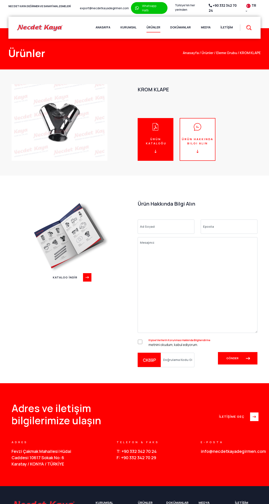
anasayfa (191, 53)
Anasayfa (103, 27)
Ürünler (153, 27)
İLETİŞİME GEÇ (238, 417)
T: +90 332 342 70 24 (137, 451)
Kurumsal (128, 27)
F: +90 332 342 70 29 (136, 457)
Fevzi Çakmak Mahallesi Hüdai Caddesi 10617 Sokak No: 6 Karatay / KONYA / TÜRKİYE (41, 457)
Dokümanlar (180, 27)
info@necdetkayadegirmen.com (229, 451)
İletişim (226, 27)
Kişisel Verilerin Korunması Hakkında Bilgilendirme (179, 340)
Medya (206, 27)
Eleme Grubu (225, 53)
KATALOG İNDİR (71, 277)
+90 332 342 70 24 (223, 8)
